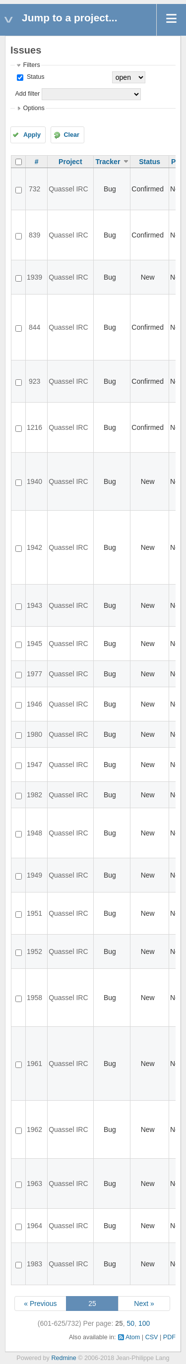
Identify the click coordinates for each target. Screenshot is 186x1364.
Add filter (27, 93)
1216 (34, 427)
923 (34, 381)
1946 (34, 704)
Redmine (63, 1358)
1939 (34, 277)
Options (33, 108)
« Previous (40, 1303)
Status (34, 76)
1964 (34, 1226)
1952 (34, 951)
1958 (34, 998)
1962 (34, 1129)
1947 (34, 765)
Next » (144, 1303)
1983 (34, 1264)
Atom (132, 1337)
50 (131, 1323)
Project (70, 162)
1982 (34, 795)
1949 (34, 875)
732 (34, 189)
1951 (34, 913)
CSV (151, 1337)
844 (34, 327)
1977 (34, 674)
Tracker (108, 162)
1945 (34, 644)
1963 (34, 1183)
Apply (32, 134)
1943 (34, 605)
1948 (34, 833)
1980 (34, 734)
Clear (71, 134)
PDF (169, 1337)
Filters (31, 64)
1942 (34, 547)
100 (144, 1323)
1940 (34, 481)
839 (34, 235)
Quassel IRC (68, 189)
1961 (34, 1063)
